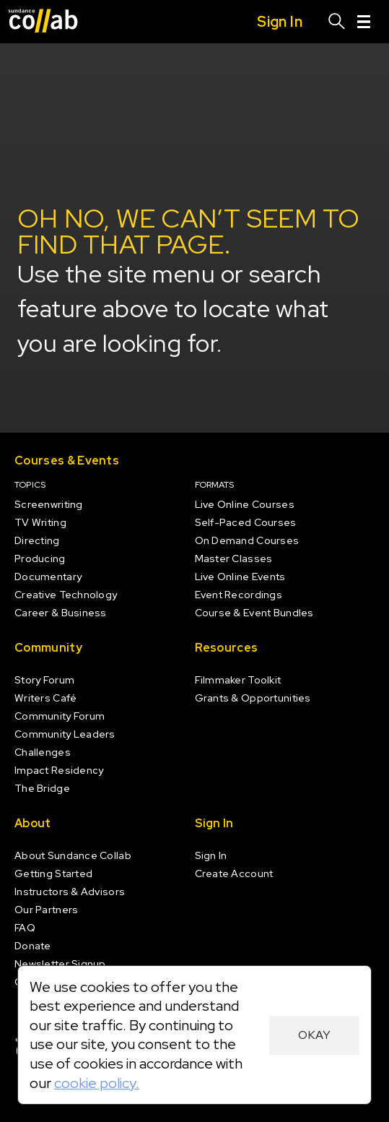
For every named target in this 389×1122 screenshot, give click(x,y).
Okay (314, 1035)
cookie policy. (96, 1083)
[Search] (337, 21)
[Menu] (363, 21)
